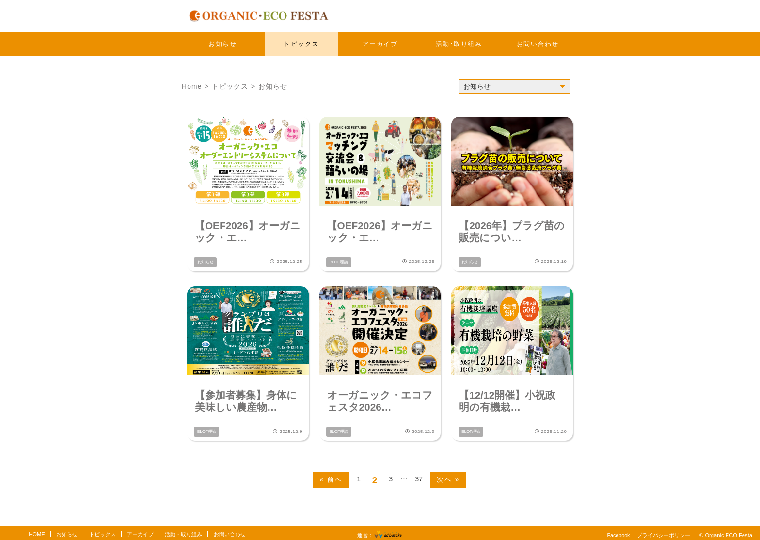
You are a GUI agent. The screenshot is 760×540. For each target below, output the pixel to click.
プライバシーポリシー (663, 532)
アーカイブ (380, 43)
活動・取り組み (183, 531)
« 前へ (330, 476)
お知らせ (222, 43)
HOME (37, 531)
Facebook (618, 532)
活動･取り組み (459, 43)
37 (419, 476)
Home (192, 86)
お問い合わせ (538, 43)
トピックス (301, 43)
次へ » (448, 476)
